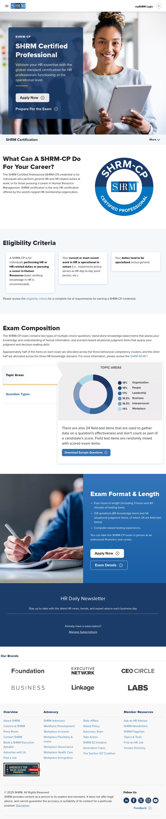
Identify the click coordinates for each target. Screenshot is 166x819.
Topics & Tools (133, 737)
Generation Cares (94, 748)
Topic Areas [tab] (15, 375)
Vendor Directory (135, 748)
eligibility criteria (36, 298)
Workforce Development (59, 726)
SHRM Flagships (134, 731)
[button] (32, 97)
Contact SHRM (12, 737)
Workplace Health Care (58, 752)
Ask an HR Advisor (135, 720)
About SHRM (11, 720)
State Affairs (90, 720)
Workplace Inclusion (56, 731)
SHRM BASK (138, 356)
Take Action (90, 737)
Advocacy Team (93, 731)
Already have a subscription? (83, 626)
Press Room (10, 731)
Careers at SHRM (14, 726)
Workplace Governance (58, 746)
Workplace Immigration (58, 757)
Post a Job (10, 757)
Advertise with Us (14, 752)
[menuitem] (18, 6)
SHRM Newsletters (136, 726)
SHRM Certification (22, 140)
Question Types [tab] (18, 394)
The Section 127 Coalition (99, 753)
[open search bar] (159, 6)
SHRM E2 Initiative (95, 742)
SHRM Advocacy (54, 720)
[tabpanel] (110, 412)
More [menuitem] (154, 139)
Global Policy (91, 726)
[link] (86, 452)
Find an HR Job (133, 742)
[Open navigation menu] (6, 5)
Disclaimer (22, 805)
